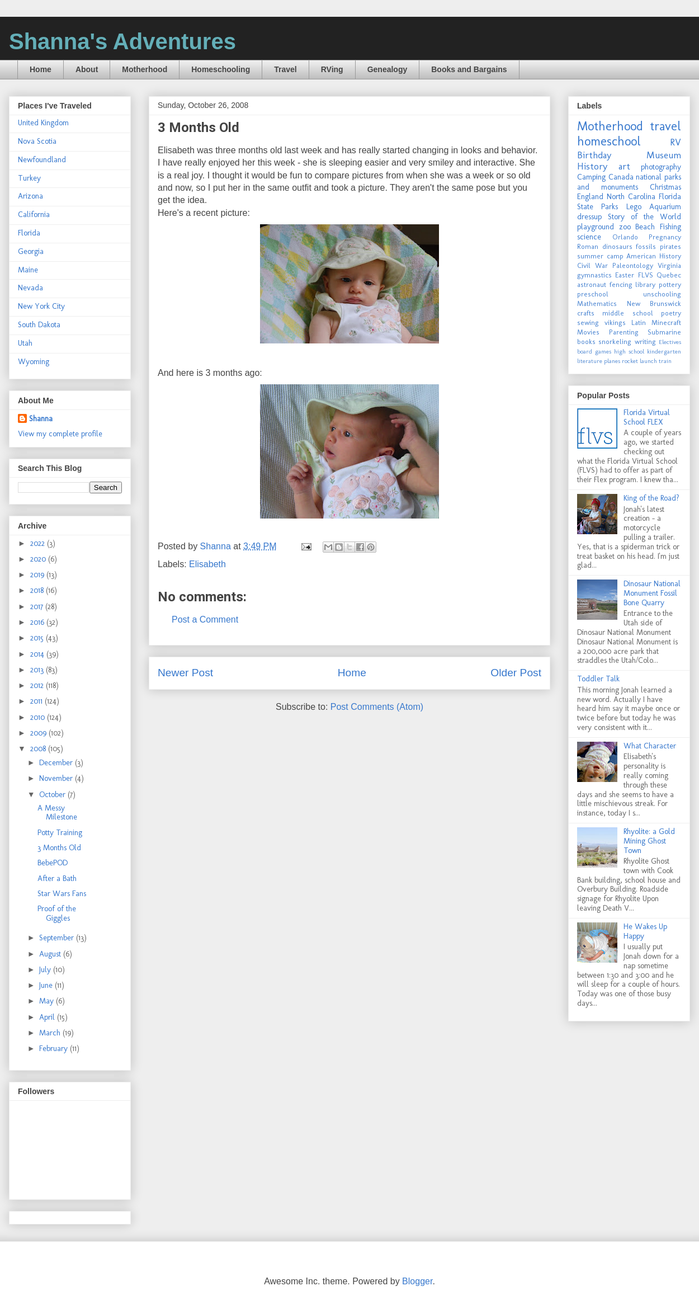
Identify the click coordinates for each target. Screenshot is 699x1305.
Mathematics (597, 303)
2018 (38, 590)
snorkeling (614, 341)
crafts (585, 313)
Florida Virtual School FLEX (647, 417)
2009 (39, 733)
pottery (670, 284)
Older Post (515, 673)
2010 (38, 717)
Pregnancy (665, 237)
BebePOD (52, 863)
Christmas (665, 187)
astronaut (591, 284)
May (47, 1001)
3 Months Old (59, 847)
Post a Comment (205, 619)
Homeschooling (220, 69)
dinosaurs (617, 246)
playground (595, 227)
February (54, 1048)
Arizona (30, 196)
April (48, 1017)
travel (665, 126)
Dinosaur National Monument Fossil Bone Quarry (652, 593)
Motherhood (144, 69)
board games (594, 351)
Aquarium (665, 206)
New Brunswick (654, 303)
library (645, 284)
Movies (588, 332)
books (586, 341)
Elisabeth (207, 564)
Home (40, 69)
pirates (670, 246)
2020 (39, 559)
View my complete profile (60, 434)
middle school (627, 313)
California (34, 214)
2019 (38, 575)
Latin (638, 322)
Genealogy (387, 69)
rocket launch (639, 361)
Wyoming (33, 361)
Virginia (669, 265)
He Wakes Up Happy (645, 931)
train (665, 361)
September (57, 938)
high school (629, 351)
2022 (38, 543)
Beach (645, 227)
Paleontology (632, 265)
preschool (592, 294)
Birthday (594, 155)
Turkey (29, 178)
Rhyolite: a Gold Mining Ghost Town (649, 841)
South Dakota (39, 324)
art (624, 166)
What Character (650, 746)
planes (612, 361)
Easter (624, 275)
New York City (41, 306)
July (46, 969)
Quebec (669, 275)
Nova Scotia (37, 141)
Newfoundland (42, 159)
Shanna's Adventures (122, 41)
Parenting (624, 332)
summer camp (600, 256)
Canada (621, 177)
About (86, 69)
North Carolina (631, 196)
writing (645, 341)
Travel (285, 69)
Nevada (30, 288)
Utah (25, 343)
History (592, 166)
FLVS (645, 275)
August (51, 954)
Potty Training (59, 832)
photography (661, 167)
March (51, 1033)
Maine (28, 270)
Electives (670, 342)
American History (653, 256)
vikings (615, 322)
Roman (587, 246)
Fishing (670, 227)
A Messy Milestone (57, 812)
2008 (39, 748)
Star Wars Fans (61, 893)
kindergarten (664, 351)
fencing (621, 284)
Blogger (417, 1281)
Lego (633, 206)
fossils (646, 246)
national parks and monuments (629, 182)
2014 (38, 654)
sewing (588, 322)
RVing (332, 69)
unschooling (662, 294)
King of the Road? (651, 498)
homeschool (609, 141)
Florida (29, 233)
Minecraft (666, 322)
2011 (37, 701)
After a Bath (57, 878)
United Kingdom (43, 123)
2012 (38, 685)
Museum (663, 155)
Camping (591, 177)
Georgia (31, 251)
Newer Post (185, 673)
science (589, 237)
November (57, 778)
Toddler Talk (598, 679)
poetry (671, 313)
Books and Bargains (469, 69)
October (53, 794)
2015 (38, 638)
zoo (625, 227)
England (590, 196)
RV (675, 142)
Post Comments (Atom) (376, 707)
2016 (38, 622)
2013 (38, 670)
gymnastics (594, 275)
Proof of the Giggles (56, 913)
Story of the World (644, 217)
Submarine (664, 332)
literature (589, 361)
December (57, 762)
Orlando (625, 237)
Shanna (41, 418)
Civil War (592, 265)
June (47, 985)
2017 (37, 606)
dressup (589, 217)
